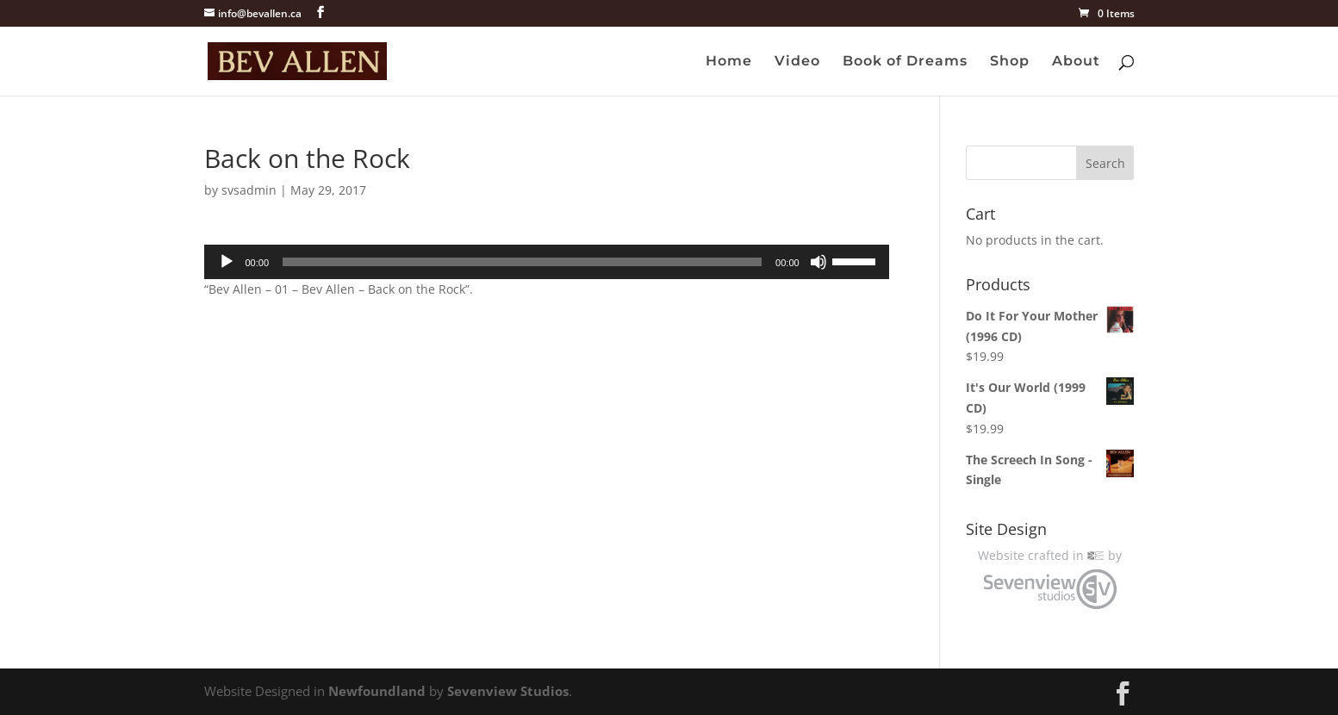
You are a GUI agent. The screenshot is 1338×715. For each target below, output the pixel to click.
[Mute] (818, 261)
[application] (546, 262)
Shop (1010, 62)
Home (729, 62)
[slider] (522, 262)
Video (797, 62)
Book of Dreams (905, 62)
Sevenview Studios (508, 690)
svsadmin (249, 190)
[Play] (226, 261)
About (1076, 62)
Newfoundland (377, 690)
